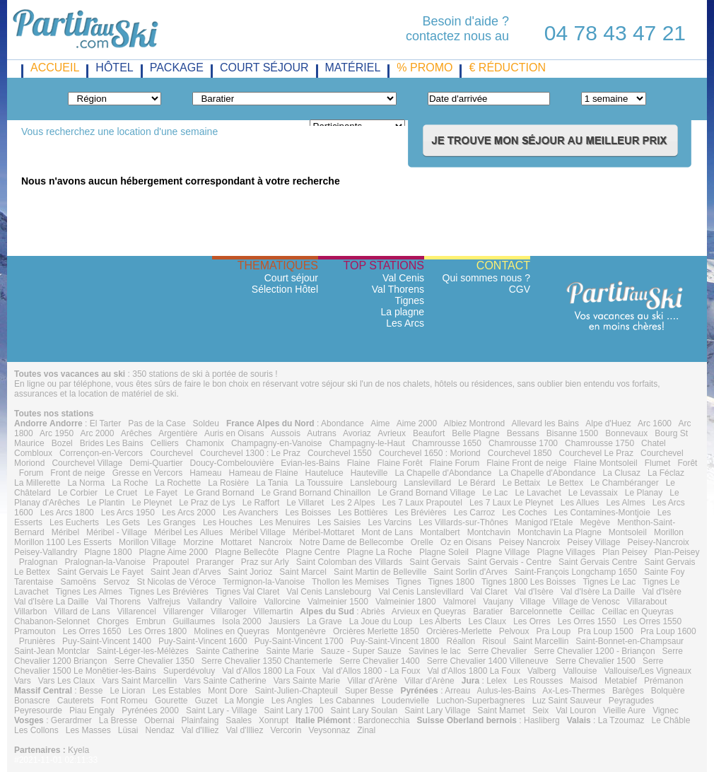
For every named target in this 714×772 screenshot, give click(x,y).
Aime (380, 423)
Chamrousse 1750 (599, 443)
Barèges (628, 691)
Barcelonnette (536, 611)
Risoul (493, 641)
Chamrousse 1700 (523, 443)
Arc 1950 (57, 433)
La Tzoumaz (621, 720)
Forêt (687, 463)
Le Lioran (127, 691)
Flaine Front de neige (526, 463)
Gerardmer (71, 720)
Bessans (523, 433)
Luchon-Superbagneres (480, 701)
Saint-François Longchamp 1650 (576, 572)
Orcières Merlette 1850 (376, 631)
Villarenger (183, 611)
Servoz (116, 582)
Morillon (669, 532)
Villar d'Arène (372, 681)
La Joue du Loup (380, 621)
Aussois (285, 433)
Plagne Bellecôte (247, 552)
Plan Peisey (624, 552)
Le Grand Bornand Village (426, 493)
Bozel (62, 443)
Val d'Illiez (200, 730)
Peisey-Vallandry (45, 552)
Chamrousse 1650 (446, 443)
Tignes (409, 300)
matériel (353, 68)
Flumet (658, 463)
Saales (239, 720)
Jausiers (284, 621)
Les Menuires (284, 522)
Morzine (198, 542)
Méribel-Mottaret (323, 532)
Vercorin (285, 730)
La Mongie (244, 701)
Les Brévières (420, 512)
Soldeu (206, 423)
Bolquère (668, 691)
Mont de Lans (387, 532)
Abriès (373, 611)
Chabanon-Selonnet (52, 621)
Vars (22, 681)
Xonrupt (273, 720)
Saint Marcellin (541, 641)
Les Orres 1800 (157, 631)
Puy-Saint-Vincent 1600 (202, 641)
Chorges (113, 621)
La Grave (324, 621)
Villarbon (30, 611)
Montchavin (488, 532)
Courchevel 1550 (340, 453)
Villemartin (273, 611)
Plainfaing (200, 720)
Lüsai (128, 730)
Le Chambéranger (624, 483)
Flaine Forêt (399, 463)
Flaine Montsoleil (606, 463)
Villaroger (228, 611)
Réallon (461, 641)
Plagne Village (503, 552)
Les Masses (88, 730)
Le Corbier (78, 493)
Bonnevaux (626, 433)
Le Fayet (160, 493)
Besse (91, 691)
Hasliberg (542, 720)
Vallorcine (282, 602)
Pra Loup (553, 631)
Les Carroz (475, 512)
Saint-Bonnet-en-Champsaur (629, 641)
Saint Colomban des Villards (349, 562)
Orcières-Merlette (459, 631)
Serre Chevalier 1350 (154, 661)
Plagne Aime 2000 (173, 552)
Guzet (206, 701)
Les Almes (625, 503)
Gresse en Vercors (147, 473)
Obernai (159, 720)
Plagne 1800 (107, 552)
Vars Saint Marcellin (139, 681)
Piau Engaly (92, 710)
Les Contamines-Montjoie (602, 512)
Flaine (358, 463)
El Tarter (105, 423)
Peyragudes (631, 701)
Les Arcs (405, 323)
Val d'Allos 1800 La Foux (268, 671)
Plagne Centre (313, 552)
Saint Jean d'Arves (186, 572)
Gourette (171, 701)
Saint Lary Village (437, 710)
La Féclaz (666, 473)
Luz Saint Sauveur (567, 701)
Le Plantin (105, 503)
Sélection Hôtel (285, 289)
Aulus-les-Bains (506, 691)
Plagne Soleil (444, 552)
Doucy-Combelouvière (232, 463)
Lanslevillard (427, 483)
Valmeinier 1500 (338, 602)
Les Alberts (440, 621)
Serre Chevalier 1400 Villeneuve (488, 661)
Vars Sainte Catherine (225, 681)
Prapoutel (171, 562)
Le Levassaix (593, 493)
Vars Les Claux (66, 681)
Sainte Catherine (227, 651)
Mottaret (236, 542)
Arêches (136, 433)
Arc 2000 (97, 433)
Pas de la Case (156, 423)
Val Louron (576, 710)
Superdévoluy (189, 671)
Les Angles (292, 701)
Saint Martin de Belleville (380, 572)
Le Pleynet (151, 503)
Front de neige (77, 473)
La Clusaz (621, 473)
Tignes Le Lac (609, 582)
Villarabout (647, 602)
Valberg (541, 671)
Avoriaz (357, 433)
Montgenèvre (301, 631)
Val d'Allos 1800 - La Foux (371, 671)
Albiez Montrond (474, 423)
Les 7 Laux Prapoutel (422, 503)
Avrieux (392, 433)
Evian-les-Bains (310, 463)
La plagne (402, 311)
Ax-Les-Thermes (573, 691)
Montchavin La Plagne (559, 532)
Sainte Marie (289, 651)
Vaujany (498, 602)
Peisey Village (593, 542)
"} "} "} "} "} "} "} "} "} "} (114, 98)
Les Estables (176, 691)
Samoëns (78, 582)
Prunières (37, 641)
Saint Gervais (434, 562)
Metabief (620, 681)
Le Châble (671, 720)
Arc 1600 (655, 423)
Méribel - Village (116, 532)
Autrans (321, 433)
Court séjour (291, 277)
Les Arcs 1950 (128, 512)
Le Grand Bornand (219, 493)
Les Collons (36, 730)
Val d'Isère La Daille (598, 592)
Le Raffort (260, 503)
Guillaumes (193, 621)
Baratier (488, 611)
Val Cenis (403, 277)
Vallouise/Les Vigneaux (647, 671)
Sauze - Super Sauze (361, 651)
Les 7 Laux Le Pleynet (511, 503)
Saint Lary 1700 (293, 710)
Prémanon (663, 681)
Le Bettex (565, 483)
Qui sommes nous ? (487, 277)
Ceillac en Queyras (637, 611)
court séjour (264, 68)
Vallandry (204, 602)
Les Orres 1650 (92, 631)
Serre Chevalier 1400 (379, 661)
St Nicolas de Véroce (176, 582)
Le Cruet (121, 493)
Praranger (214, 562)
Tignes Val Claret (248, 592)
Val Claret (489, 592)
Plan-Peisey (676, 552)
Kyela (78, 750)
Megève (595, 522)
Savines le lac (435, 651)
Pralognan (38, 562)
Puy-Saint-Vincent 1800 (395, 641)
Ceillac (582, 611)
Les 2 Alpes (353, 503)
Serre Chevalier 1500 (596, 661)
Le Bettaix (521, 483)
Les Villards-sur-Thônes (463, 522)
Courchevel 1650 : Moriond (430, 453)
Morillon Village (147, 542)
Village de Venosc (586, 602)
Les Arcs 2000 (189, 512)
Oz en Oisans (466, 542)
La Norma (86, 483)
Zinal (366, 730)
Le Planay (643, 493)
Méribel (65, 532)
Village (533, 602)
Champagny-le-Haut (366, 443)
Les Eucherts (74, 522)
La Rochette (178, 483)
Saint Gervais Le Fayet (100, 572)
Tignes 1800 (451, 582)
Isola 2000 (241, 621)
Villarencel (136, 611)
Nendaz (159, 730)
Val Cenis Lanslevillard (421, 592)
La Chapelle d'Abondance (442, 473)
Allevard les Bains (545, 423)
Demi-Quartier (155, 463)
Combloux (33, 453)
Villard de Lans (82, 611)
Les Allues (580, 503)
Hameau (205, 473)
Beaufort (429, 433)
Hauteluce (324, 473)
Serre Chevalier (497, 651)
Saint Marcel (303, 572)
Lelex (496, 681)
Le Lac (495, 493)
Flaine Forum (454, 463)
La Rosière (228, 483)
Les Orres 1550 (587, 621)
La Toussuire (319, 483)
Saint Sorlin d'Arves (470, 572)
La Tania (272, 483)
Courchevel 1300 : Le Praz (250, 453)
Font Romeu (124, 701)
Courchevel (171, 453)
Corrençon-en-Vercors (101, 453)
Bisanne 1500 (572, 433)
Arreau (457, 691)
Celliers (165, 443)
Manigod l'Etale (544, 522)
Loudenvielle (405, 701)
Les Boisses (308, 512)
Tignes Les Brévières (169, 592)
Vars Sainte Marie (307, 681)
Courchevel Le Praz (596, 453)
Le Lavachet (538, 493)
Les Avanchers (251, 512)
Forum (31, 473)
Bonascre (32, 701)
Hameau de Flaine (263, 473)
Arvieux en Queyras (429, 611)
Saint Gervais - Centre (509, 562)
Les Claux (487, 621)
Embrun (150, 621)
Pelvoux (514, 631)
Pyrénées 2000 (150, 710)
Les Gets (123, 522)
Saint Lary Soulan (363, 710)
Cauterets (75, 701)
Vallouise (580, 671)
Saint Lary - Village (221, 710)
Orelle (422, 542)
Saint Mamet (501, 710)
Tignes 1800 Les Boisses (528, 582)
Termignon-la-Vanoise (264, 582)
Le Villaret (305, 503)
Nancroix (275, 542)
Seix (540, 710)
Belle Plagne (475, 433)
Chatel (653, 443)
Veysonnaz (329, 730)
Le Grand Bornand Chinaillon (316, 493)
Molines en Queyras (231, 631)
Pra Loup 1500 (605, 631)
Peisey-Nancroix (658, 542)
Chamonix (205, 443)
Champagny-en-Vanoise (276, 443)
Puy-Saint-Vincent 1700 (299, 641)
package (177, 68)
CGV (519, 289)
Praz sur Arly (265, 562)
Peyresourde (38, 710)
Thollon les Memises (350, 582)
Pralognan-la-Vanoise (105, 562)
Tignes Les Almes (89, 592)
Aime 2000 (417, 423)
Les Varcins (389, 522)
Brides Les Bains (112, 443)
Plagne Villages (566, 552)
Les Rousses (538, 681)
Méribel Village (258, 532)
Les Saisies (339, 522)
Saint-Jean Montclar (52, 651)
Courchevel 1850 (520, 453)
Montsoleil (628, 532)
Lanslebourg (373, 483)
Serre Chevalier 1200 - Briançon (594, 651)
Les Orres (532, 621)
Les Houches (227, 522)
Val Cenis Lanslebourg (328, 592)
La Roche (130, 483)
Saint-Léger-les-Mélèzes (143, 651)
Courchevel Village (87, 463)
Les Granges (171, 522)
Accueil (54, 68)
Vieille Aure (624, 710)
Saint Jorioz (250, 572)
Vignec (665, 710)
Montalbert (440, 532)
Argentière (177, 433)
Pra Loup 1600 (668, 631)
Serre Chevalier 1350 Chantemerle (266, 661)
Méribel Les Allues (188, 532)
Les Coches (524, 512)
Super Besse (369, 691)
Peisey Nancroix (530, 542)
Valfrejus (164, 602)
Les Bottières (362, 512)
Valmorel (459, 602)
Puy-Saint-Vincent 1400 (106, 641)
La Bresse (118, 720)
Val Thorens (398, 289)
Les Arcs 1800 (67, 512)
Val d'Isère (534, 592)
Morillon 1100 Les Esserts (63, 542)
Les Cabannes (347, 701)
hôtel (114, 68)
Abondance (342, 423)
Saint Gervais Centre (597, 562)
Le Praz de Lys (207, 503)
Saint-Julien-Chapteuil (295, 691)
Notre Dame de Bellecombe (351, 542)
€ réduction (507, 68)
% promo (424, 68)
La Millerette (37, 483)
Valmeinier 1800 (405, 602)
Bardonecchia (383, 720)
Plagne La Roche (379, 552)
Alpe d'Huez (608, 423)
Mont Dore (227, 691)
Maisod (583, 681)
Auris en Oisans (234, 433)
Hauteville (369, 473)
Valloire (243, 602)
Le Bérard (477, 483)
